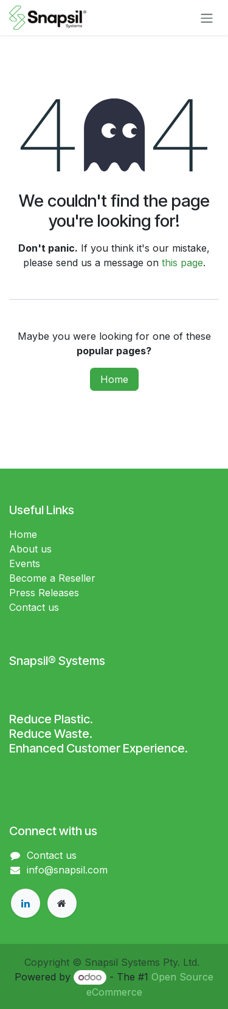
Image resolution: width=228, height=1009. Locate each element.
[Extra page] (62, 903)
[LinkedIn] (25, 903)
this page (182, 263)
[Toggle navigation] (207, 17)
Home (114, 379)
